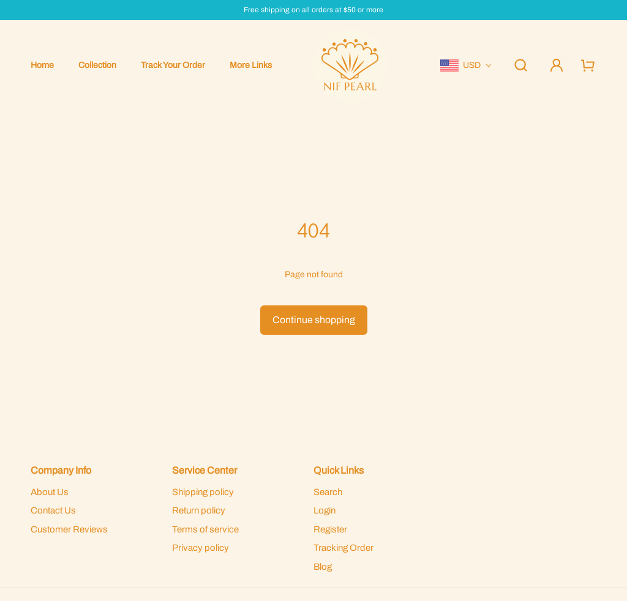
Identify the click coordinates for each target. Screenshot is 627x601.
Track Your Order (173, 65)
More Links (251, 65)
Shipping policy (203, 492)
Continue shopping (313, 320)
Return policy (198, 510)
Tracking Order (344, 548)
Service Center (204, 470)
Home (42, 65)
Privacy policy (200, 548)
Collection (97, 65)
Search (328, 492)
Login (325, 510)
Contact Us (53, 510)
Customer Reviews (69, 529)
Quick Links (339, 470)
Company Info (61, 470)
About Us (50, 492)
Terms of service (205, 529)
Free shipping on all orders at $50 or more (313, 10)
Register (330, 529)
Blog (323, 567)
